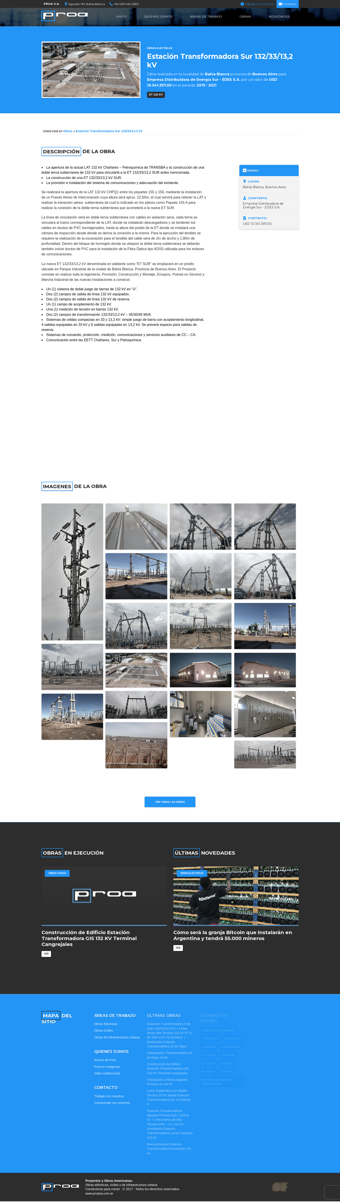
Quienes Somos (158, 16)
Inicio (121, 16)
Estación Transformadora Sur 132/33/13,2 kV (109, 131)
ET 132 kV (156, 94)
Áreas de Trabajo (206, 16)
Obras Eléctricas (160, 48)
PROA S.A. (52, 3)
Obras (245, 16)
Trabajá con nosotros (257, 4)
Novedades (279, 16)
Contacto (287, 4)
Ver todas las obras (170, 802)
